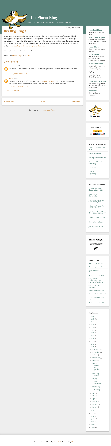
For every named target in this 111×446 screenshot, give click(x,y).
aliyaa (11, 78)
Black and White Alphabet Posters (95, 368)
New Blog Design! (95, 374)
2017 (92, 341)
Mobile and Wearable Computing (96, 163)
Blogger (74, 442)
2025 (92, 319)
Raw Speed (92, 168)
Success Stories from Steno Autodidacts (97, 380)
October (95, 355)
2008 (92, 427)
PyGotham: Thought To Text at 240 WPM (96, 207)
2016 (92, 344)
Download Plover (96, 30)
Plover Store (94, 47)
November (96, 352)
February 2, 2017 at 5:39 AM (19, 86)
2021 (92, 330)
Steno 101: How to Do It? (97, 263)
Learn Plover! (94, 54)
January (95, 407)
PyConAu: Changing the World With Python (96, 201)
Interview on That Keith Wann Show (96, 227)
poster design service (48, 81)
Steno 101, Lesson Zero (97, 267)
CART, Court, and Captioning (94, 173)
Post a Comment (13, 91)
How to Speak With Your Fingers (97, 148)
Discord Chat (94, 91)
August (94, 360)
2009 (92, 424)
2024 (92, 322)
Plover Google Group (97, 81)
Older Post (75, 101)
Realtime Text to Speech (97, 218)
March (94, 401)
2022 (92, 327)
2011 (92, 419)
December (96, 349)
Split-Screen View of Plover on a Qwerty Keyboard (97, 213)
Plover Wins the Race (96, 222)
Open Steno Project (97, 37)
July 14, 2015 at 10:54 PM (18, 74)
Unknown (12, 66)
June (94, 393)
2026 (92, 316)
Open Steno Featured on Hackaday (97, 388)
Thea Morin (57, 442)
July (93, 363)
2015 (92, 347)
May (94, 396)
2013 (92, 413)
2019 (92, 336)
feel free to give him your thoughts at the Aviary (28, 46)
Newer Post (9, 101)
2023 (92, 324)
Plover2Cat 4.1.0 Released (97, 294)
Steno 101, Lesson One (96, 275)
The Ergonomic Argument (97, 158)
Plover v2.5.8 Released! (96, 290)
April (94, 399)
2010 (92, 422)
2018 (92, 338)
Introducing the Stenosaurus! (94, 271)
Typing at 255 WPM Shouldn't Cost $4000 (96, 189)
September (96, 358)
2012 (92, 416)
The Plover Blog (43, 17)
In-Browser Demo (96, 64)
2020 (92, 333)
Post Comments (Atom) (47, 110)
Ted (21, 36)
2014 (92, 411)
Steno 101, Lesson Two (96, 302)
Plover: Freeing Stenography (93, 195)
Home (42, 101)
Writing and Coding (95, 153)
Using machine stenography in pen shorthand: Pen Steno (96, 280)
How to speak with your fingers (96, 298)
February (95, 404)
